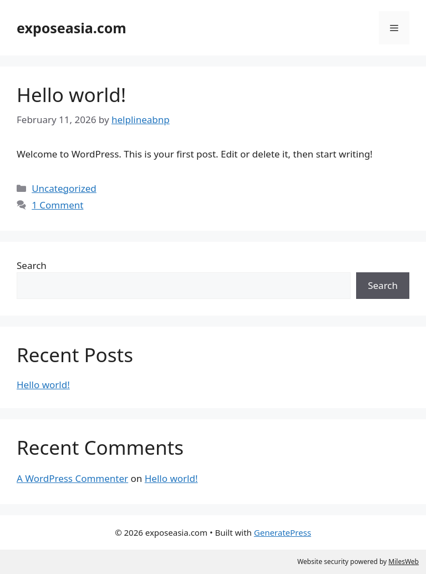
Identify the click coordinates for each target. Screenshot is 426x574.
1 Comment (57, 205)
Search (32, 265)
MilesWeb (403, 561)
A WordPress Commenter (72, 478)
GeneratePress (282, 532)
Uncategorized (64, 188)
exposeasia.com (71, 27)
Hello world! (71, 95)
